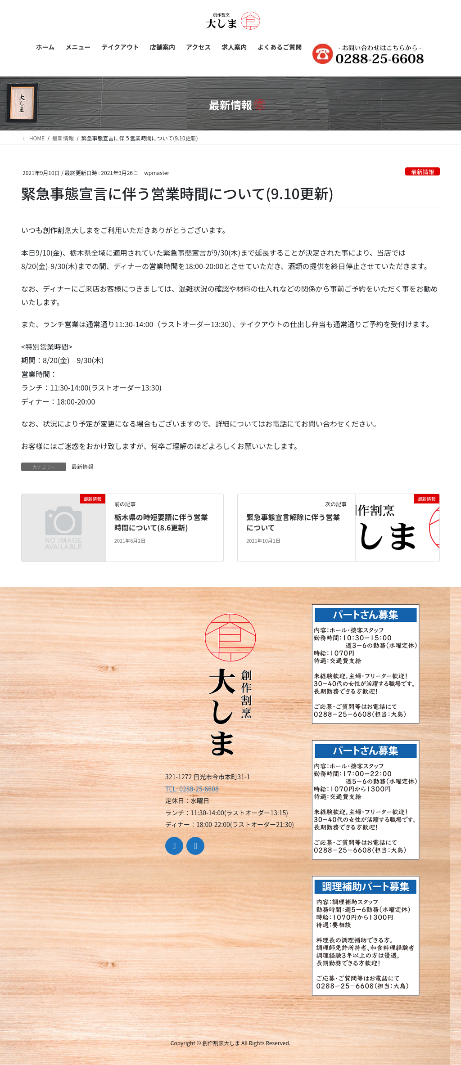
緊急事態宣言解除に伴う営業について (293, 522)
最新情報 (422, 171)
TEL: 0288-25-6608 (192, 788)
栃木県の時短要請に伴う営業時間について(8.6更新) (161, 522)
